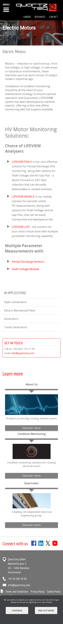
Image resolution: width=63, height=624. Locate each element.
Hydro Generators (15, 302)
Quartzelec (31, 483)
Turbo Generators (15, 327)
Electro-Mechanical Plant (19, 310)
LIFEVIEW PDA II (22, 162)
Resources (40, 16)
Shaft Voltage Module (26, 269)
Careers (27, 16)
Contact (53, 16)
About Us (32, 384)
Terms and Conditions (16, 591)
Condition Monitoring (31, 434)
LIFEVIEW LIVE (21, 227)
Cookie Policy (54, 591)
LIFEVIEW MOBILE (23, 196)
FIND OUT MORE (46, 610)
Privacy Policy (38, 591)
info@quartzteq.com (22, 353)
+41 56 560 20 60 (17, 579)
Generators (11, 319)
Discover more (31, 428)
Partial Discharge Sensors (28, 261)
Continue (17, 610)
